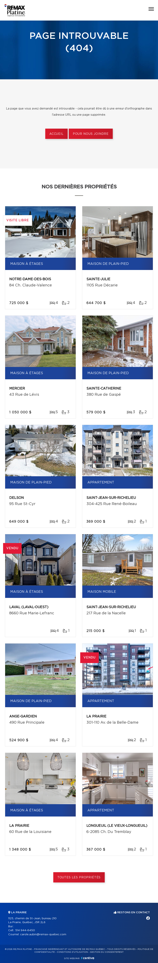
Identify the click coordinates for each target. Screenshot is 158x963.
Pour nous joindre (91, 134)
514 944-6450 (25, 930)
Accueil (56, 134)
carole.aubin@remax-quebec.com (43, 934)
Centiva (87, 958)
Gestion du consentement (107, 952)
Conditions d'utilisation (72, 952)
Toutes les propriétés (79, 877)
